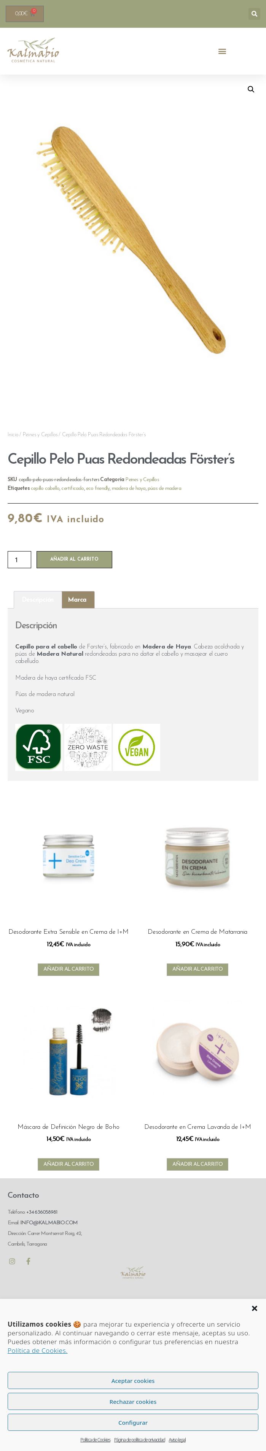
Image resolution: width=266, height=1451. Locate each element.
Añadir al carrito (74, 559)
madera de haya (129, 488)
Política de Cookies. (38, 1350)
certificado (72, 488)
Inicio (13, 435)
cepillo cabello (45, 488)
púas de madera (164, 488)
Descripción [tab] (38, 600)
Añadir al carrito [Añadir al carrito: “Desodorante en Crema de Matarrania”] (197, 969)
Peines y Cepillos (40, 435)
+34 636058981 (41, 1212)
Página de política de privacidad (139, 1440)
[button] (254, 1308)
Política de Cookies (95, 1440)
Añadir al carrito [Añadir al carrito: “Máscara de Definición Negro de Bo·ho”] (68, 1164)
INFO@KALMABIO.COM (48, 1223)
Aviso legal (177, 1440)
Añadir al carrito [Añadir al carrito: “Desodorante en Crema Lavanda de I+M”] (197, 1164)
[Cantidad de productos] (19, 559)
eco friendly (98, 488)
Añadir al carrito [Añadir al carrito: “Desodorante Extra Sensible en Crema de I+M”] (68, 969)
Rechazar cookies (133, 1401)
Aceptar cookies (133, 1380)
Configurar (133, 1422)
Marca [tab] (77, 600)
